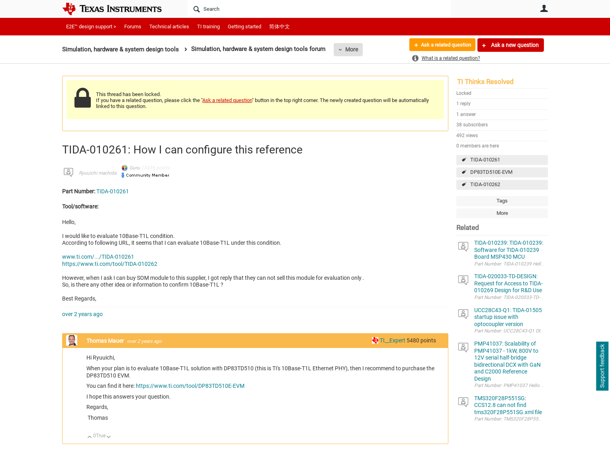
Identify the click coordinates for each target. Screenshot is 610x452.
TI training (208, 26)
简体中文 (279, 26)
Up (89, 437)
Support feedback (602, 366)
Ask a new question (514, 45)
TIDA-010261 (485, 160)
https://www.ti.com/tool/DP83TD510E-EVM (190, 386)
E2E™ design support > (91, 26)
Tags (502, 201)
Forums (132, 26)
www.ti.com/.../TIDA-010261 (98, 257)
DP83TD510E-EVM (491, 172)
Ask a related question (443, 45)
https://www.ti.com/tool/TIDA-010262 (109, 264)
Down (109, 437)
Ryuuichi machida (97, 173)
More (351, 49)
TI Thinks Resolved (485, 82)
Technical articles (169, 26)
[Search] (319, 9)
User (544, 8)
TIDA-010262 (485, 184)
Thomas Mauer (105, 341)
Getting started (244, 26)
